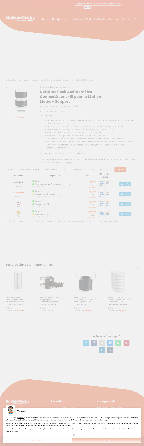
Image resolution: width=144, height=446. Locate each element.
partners (20, 418)
